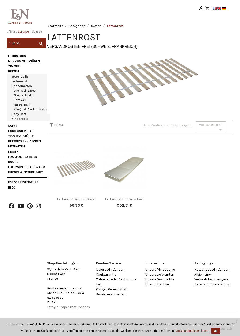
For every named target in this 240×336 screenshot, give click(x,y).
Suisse (37, 31)
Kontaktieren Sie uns (64, 288)
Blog (12, 187)
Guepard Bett (23, 95)
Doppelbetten (21, 86)
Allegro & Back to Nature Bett (35, 109)
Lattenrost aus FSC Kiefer (76, 199)
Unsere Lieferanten (159, 274)
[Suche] (26, 43)
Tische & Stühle (21, 136)
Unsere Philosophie (160, 270)
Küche (13, 162)
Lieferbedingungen (110, 270)
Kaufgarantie (106, 274)
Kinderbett (19, 119)
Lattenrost (19, 81)
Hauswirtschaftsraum (26, 167)
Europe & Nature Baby (25, 172)
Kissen (13, 151)
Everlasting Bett (25, 90)
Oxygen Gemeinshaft (112, 289)
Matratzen (16, 146)
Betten (13, 71)
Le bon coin (17, 56)
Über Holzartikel (157, 284)
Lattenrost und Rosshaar (124, 199)
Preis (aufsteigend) (210, 128)
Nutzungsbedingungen (211, 270)
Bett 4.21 (20, 100)
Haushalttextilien (22, 157)
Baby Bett (18, 114)
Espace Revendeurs (23, 182)
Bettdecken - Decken (24, 141)
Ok (215, 330)
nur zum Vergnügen (24, 61)
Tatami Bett (22, 104)
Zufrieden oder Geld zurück (116, 279)
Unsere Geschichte (159, 279)
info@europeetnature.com (68, 307)
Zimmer (14, 66)
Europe (23, 31)
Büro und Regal (20, 131)
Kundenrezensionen (111, 294)
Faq (99, 284)
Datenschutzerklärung (211, 284)
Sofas (12, 126)
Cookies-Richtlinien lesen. (192, 330)
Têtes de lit (19, 76)
